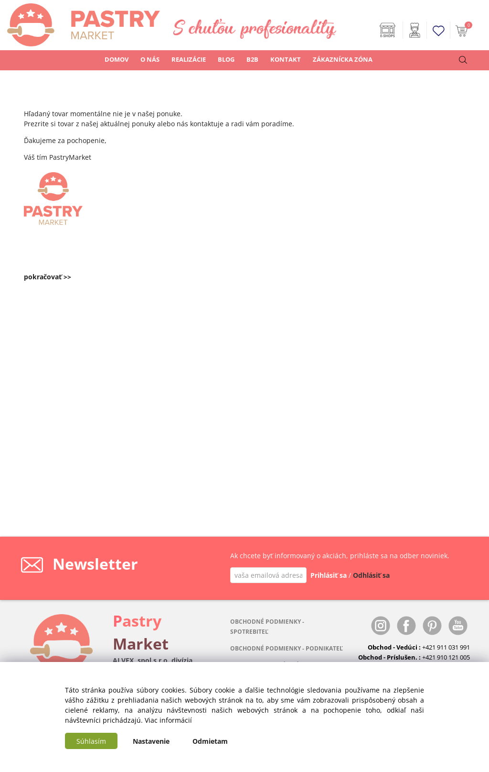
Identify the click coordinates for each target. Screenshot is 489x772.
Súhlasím (91, 741)
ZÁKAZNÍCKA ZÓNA (342, 59)
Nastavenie (151, 741)
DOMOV (116, 59)
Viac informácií (168, 720)
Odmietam (210, 741)
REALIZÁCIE (188, 59)
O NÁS (149, 59)
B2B (252, 59)
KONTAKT (285, 59)
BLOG (226, 59)
